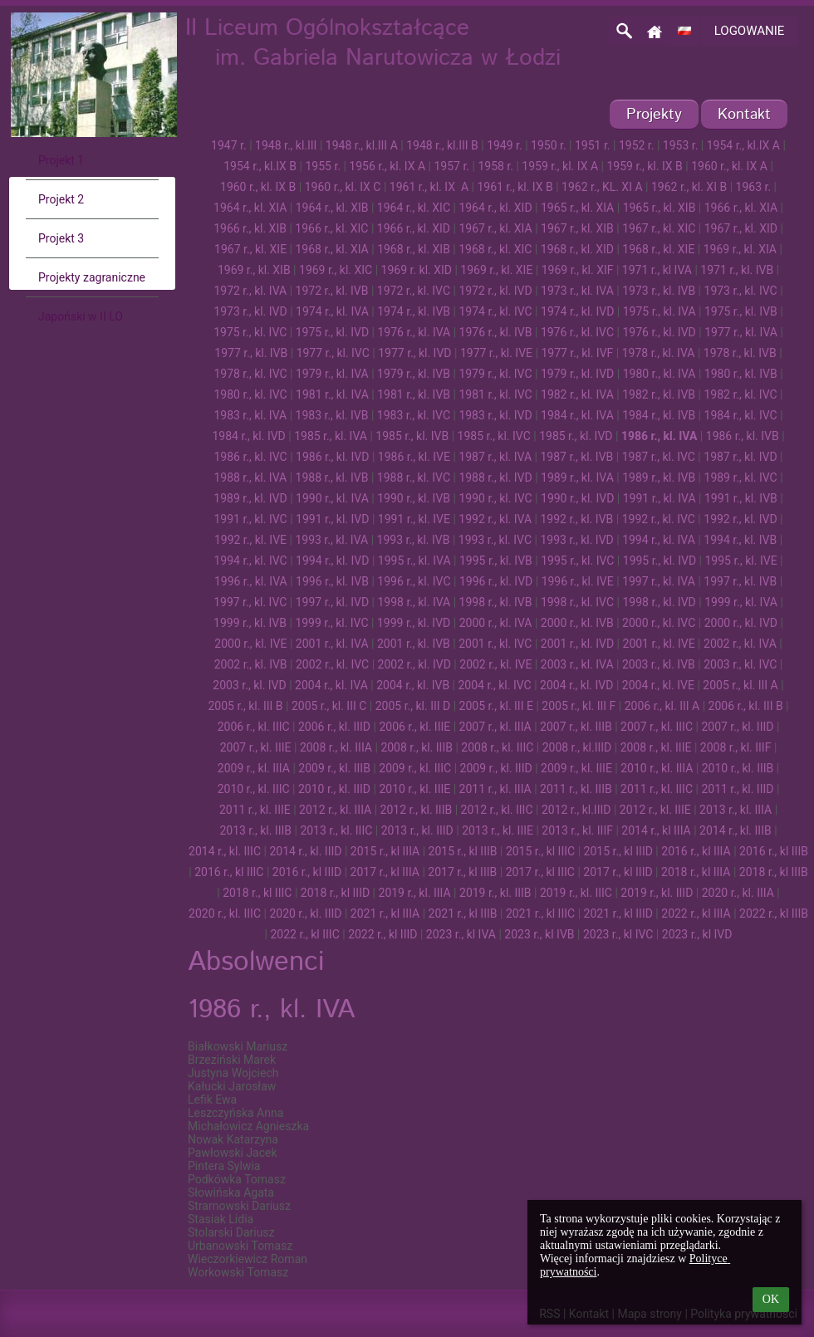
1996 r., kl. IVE (578, 581)
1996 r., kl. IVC (413, 581)
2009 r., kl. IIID (496, 768)
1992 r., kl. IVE (250, 539)
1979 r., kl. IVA (332, 373)
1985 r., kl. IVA (330, 436)
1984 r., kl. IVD (248, 436)
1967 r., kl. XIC (658, 228)
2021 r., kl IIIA (385, 913)
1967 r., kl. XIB (577, 228)
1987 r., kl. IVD (740, 456)
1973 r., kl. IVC (740, 290)
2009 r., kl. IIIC (415, 768)
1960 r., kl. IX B (258, 186)
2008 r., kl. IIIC (497, 747)
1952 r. (637, 145)
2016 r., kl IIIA (695, 851)
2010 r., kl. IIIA (656, 768)
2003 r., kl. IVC (740, 664)
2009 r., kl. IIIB (334, 768)
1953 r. (681, 145)
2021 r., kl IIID (618, 913)
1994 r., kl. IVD (332, 560)
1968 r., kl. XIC (495, 249)
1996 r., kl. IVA (250, 581)
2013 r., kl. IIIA (735, 809)
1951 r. (592, 145)
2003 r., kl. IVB (658, 664)
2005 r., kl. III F (578, 706)
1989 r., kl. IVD (250, 498)
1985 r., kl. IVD (575, 436)
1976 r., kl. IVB (495, 332)
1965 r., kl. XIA (577, 207)
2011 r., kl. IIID (737, 789)
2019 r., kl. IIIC (576, 892)
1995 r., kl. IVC (577, 560)
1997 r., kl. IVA (658, 581)
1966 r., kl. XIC (331, 228)
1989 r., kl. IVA (577, 477)
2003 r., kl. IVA (577, 664)
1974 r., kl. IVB (413, 311)
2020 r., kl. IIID (305, 913)
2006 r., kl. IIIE (414, 726)
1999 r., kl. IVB (250, 622)
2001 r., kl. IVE (659, 643)
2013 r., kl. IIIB (255, 830)
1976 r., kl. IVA (413, 332)
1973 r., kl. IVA (577, 290)
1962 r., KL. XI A (601, 186)
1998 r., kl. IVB (495, 602)
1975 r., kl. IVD (332, 332)
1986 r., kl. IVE (414, 456)
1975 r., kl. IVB (740, 311)
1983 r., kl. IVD (495, 415)
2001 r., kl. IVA (332, 643)
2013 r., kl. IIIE (497, 830)
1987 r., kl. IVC (658, 456)
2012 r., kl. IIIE (655, 809)
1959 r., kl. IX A (560, 166)
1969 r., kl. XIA (740, 249)
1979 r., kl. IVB (413, 373)
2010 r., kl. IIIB (738, 768)
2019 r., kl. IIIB (495, 892)
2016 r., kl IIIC (228, 872)
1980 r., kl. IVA (659, 373)
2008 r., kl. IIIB (416, 747)
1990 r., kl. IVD (577, 498)
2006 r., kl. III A (662, 706)
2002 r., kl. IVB (250, 664)
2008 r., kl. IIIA (336, 747)
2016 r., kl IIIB (773, 851)
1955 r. (323, 166)
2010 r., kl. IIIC (254, 789)
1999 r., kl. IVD (413, 622)
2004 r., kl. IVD (576, 685)
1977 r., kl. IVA (740, 332)
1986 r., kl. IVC (250, 456)
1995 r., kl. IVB (495, 560)
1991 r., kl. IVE (414, 519)
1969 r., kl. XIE (496, 270)
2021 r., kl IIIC (540, 913)
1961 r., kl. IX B (514, 186)
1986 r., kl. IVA (659, 436)
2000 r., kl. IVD (740, 622)
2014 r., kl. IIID (305, 851)
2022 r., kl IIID (382, 934)
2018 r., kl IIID (335, 892)
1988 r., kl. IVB (332, 477)
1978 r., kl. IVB (740, 353)
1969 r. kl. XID (416, 270)
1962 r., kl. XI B (689, 186)
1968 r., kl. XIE (658, 249)
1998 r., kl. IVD (658, 602)
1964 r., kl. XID (495, 207)
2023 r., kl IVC (618, 934)
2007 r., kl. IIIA (495, 726)
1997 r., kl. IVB (740, 581)
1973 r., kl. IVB (658, 290)
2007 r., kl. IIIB (576, 726)
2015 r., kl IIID (618, 851)
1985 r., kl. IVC (494, 436)
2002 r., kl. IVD (414, 664)
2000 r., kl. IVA (495, 622)
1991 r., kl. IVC (250, 519)
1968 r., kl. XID (577, 249)
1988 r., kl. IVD (495, 477)
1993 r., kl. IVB (413, 539)
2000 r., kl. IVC (658, 622)
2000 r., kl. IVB (577, 622)
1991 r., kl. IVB (740, 498)
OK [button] (771, 1299)
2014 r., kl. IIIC (225, 851)
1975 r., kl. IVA (659, 311)
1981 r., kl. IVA (332, 394)
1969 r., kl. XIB (254, 270)
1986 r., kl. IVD (332, 456)
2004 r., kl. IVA (331, 685)
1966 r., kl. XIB (250, 228)
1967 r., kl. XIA (495, 228)
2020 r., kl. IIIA (738, 892)
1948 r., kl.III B (442, 145)
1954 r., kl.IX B (260, 166)
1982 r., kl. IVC (740, 394)
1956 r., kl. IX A (387, 166)
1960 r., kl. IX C (343, 186)
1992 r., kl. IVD (740, 519)
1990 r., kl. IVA (332, 498)
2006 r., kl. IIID (334, 726)
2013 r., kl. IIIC (336, 830)
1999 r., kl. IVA (740, 602)
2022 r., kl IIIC (304, 934)
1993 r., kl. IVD (576, 539)
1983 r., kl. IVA (250, 415)
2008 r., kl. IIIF (736, 747)
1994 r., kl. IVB (740, 539)
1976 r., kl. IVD (658, 332)
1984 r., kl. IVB (658, 415)
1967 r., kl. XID (740, 228)
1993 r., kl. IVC (495, 539)
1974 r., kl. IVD (577, 311)
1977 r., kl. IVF (577, 353)
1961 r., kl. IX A (429, 186)
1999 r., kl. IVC (331, 622)
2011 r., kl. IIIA (495, 789)
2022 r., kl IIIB (773, 913)
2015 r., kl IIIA (385, 851)
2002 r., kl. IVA (740, 643)
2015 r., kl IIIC (540, 851)
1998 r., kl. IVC (577, 602)
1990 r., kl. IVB (413, 498)
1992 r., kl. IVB (576, 519)
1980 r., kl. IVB (740, 373)
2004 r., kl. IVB (412, 685)
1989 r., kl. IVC (740, 477)
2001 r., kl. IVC (495, 643)
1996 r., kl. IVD (495, 581)
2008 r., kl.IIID (577, 747)
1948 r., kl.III (285, 145)
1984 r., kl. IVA (577, 415)
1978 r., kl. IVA (658, 353)
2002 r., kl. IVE (495, 664)
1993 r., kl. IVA (331, 539)
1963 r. (754, 186)
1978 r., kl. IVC (250, 373)
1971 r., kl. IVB (736, 270)
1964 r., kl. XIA (250, 207)
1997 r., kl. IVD (332, 602)
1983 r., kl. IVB (332, 415)
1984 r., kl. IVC (740, 415)
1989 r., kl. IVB (658, 477)
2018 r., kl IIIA (695, 872)
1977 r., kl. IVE (496, 353)
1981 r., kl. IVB (413, 394)
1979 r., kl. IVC (495, 373)
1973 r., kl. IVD (250, 311)
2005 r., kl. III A (740, 685)
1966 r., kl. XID (413, 228)
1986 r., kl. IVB (742, 436)
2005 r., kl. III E (496, 706)
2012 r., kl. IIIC (497, 809)
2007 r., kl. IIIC (656, 726)
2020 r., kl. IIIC (225, 913)
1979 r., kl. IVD (577, 373)
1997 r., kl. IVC (250, 602)
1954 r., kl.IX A (743, 145)
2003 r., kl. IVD (249, 685)
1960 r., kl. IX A (729, 166)
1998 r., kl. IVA (413, 602)
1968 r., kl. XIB (413, 249)
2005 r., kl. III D (413, 706)
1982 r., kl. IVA (577, 394)
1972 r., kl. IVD (495, 290)
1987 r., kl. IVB (576, 456)
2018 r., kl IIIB (773, 872)
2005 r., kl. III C (329, 706)
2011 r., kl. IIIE (255, 809)
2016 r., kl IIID (306, 872)
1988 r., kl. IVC (413, 477)
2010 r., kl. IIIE (414, 789)
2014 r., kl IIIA (655, 830)
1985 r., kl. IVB (412, 436)
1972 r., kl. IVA (250, 290)
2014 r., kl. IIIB (735, 830)
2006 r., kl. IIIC (254, 726)
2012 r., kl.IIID (576, 809)
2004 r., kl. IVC (495, 685)
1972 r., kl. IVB (332, 290)
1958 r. (495, 166)
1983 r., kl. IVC (413, 415)
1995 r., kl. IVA (414, 560)
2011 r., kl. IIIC (656, 789)
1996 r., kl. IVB (332, 581)
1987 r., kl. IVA (495, 456)
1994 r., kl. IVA (658, 539)
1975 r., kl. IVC (250, 332)
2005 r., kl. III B (245, 706)
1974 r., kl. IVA (332, 311)
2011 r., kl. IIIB (576, 789)
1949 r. (504, 145)
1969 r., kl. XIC (335, 270)
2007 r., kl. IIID (737, 726)
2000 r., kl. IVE (250, 643)
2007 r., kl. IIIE (256, 747)
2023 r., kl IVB (539, 934)
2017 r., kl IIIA (385, 872)
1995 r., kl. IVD (659, 560)
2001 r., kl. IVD (577, 643)
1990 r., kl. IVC (495, 498)
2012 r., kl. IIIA (335, 809)
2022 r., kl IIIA (695, 913)
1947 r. (229, 145)
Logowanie (749, 30)
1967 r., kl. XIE (250, 249)
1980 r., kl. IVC (250, 394)
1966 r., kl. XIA (740, 207)
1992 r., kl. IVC (658, 519)
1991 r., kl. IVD (332, 519)
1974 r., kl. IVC (495, 311)
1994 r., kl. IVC (250, 560)
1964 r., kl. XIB (332, 207)
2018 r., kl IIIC (257, 892)
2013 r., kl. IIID (417, 830)
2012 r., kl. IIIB (416, 809)
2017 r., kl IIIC (540, 872)
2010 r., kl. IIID (334, 789)
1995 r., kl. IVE (740, 560)
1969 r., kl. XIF (578, 270)
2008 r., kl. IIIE (656, 747)
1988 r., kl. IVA (250, 477)
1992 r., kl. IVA (495, 519)
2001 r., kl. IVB (413, 643)
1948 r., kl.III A (362, 145)
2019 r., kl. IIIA (415, 892)
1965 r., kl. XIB (659, 207)
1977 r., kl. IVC (333, 353)
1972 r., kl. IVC (413, 290)
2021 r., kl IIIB (463, 913)
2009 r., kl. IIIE (576, 768)
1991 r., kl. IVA (659, 498)
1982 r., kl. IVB (658, 394)
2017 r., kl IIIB (462, 872)
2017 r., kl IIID (617, 872)
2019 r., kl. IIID (656, 892)
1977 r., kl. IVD (414, 353)
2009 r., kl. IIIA (254, 768)
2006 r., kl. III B (746, 706)
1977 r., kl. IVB (250, 353)
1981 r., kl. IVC (495, 394)
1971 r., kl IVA (657, 270)
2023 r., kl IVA (461, 934)
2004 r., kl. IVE (658, 685)
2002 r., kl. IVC (332, 664)
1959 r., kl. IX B (644, 166)
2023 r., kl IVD (697, 934)
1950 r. (548, 145)
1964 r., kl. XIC (413, 207)
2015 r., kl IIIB (463, 851)
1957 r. (451, 166)
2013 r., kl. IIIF (577, 830)
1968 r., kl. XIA (331, 249)
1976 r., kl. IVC (577, 332)
